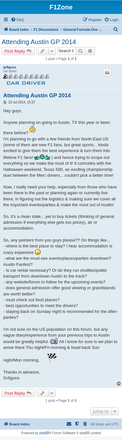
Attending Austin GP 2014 (39, 41)
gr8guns (9, 67)
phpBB (44, 433)
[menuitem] (17, 20)
